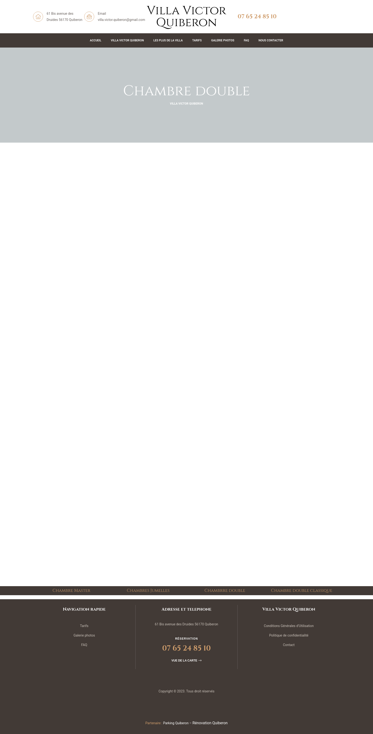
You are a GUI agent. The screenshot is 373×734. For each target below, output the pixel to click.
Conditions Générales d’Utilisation (289, 626)
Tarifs (197, 40)
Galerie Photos (222, 40)
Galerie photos (84, 635)
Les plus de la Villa (168, 40)
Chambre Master (71, 591)
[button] (186, 660)
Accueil (95, 40)
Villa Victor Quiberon (127, 40)
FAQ (246, 40)
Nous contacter (271, 40)
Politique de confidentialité (288, 635)
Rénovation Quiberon (210, 723)
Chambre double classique (301, 591)
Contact (288, 645)
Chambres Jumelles (148, 591)
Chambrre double (225, 591)
